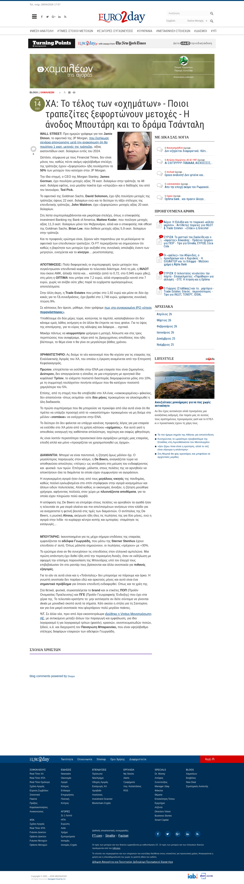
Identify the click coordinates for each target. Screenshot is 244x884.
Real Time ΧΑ (37, 773)
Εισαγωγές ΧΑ (99, 786)
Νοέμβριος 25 (165, 344)
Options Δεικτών (38, 836)
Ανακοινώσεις (37, 811)
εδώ (185, 43)
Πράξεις (34, 803)
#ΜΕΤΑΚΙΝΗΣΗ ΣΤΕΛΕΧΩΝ (173, 31)
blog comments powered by (52, 676)
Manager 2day (162, 786)
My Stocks (129, 773)
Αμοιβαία (96, 790)
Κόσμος (65, 786)
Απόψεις (159, 778)
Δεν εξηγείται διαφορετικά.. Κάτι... (181, 149)
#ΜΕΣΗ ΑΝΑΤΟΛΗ (41, 31)
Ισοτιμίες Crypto (69, 845)
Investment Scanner (102, 799)
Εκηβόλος (191, 778)
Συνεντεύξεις (161, 782)
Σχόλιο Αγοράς (37, 786)
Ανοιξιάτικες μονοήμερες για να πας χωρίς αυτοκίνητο (183, 403)
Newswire (66, 773)
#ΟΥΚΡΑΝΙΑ (144, 31)
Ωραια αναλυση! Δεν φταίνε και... (180, 173)
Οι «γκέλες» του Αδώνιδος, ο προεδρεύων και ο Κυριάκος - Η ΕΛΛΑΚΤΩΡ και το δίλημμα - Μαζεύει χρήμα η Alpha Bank (182, 260)
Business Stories (163, 815)
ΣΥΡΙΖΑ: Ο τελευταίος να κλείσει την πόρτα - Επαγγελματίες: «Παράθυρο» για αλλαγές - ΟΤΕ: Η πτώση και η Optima (184, 276)
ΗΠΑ (63, 819)
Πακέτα (33, 799)
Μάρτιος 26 (164, 320)
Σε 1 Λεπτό (66, 815)
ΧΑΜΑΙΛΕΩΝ (47, 92)
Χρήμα (64, 832)
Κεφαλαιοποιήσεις (39, 807)
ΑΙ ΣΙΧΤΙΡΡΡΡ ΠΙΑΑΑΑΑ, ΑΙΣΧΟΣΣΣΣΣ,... (184, 161)
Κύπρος (65, 803)
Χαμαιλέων (191, 773)
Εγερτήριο (160, 803)
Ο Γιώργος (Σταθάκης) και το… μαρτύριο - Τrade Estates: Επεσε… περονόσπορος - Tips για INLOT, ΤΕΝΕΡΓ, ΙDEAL (184, 291)
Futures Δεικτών (38, 832)
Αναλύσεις (97, 794)
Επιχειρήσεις (67, 794)
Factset (123, 835)
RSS (126, 790)
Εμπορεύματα (68, 836)
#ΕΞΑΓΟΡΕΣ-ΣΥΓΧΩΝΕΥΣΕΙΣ (115, 31)
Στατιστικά (35, 794)
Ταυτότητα (67, 759)
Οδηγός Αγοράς (100, 782)
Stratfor (110, 835)
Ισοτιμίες (65, 840)
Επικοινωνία (85, 759)
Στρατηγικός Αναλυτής (197, 786)
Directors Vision (163, 811)
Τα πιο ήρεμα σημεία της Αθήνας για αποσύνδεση (186, 434)
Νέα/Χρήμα (98, 778)
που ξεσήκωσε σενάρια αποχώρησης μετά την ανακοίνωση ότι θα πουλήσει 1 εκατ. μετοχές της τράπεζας (74, 143)
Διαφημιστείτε (137, 759)
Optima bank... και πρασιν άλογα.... (180, 197)
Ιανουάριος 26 (165, 332)
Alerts (126, 778)
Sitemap (101, 759)
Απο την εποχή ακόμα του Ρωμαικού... (182, 185)
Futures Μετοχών (38, 840)
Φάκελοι (159, 790)
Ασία (63, 828)
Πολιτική (65, 799)
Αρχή (208, 759)
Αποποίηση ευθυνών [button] (184, 77)
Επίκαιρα (65, 790)
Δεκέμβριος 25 (166, 338)
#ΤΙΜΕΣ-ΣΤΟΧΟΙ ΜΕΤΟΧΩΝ (75, 31)
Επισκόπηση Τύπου (165, 799)
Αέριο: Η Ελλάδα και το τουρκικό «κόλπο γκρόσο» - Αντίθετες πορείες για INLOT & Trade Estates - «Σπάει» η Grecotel (184, 225)
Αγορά (64, 782)
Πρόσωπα (97, 773)
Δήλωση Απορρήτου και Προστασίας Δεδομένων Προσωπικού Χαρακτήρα (132, 861)
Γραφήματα (129, 782)
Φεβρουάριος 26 (167, 326)
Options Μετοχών (38, 845)
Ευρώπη (65, 824)
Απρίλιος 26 (164, 314)
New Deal (191, 782)
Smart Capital (162, 820)
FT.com (97, 835)
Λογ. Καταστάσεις (132, 786)
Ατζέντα (159, 807)
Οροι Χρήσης (117, 759)
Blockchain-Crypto (101, 803)
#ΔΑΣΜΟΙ (200, 31)
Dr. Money (160, 773)
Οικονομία (66, 778)
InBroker (116, 848)
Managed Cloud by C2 (56, 879)
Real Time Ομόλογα (40, 782)
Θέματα (158, 794)
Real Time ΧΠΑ (37, 778)
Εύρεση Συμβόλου (39, 790)
